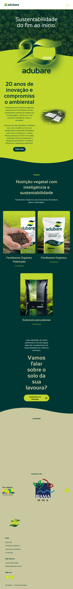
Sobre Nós (19, 153)
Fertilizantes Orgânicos (12, 550)
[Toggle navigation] (67, 5)
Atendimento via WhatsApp (38, 402)
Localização (9, 557)
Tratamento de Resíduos (13, 553)
